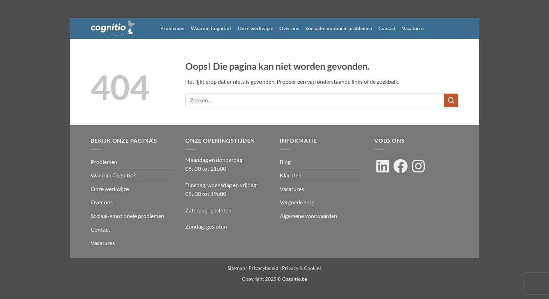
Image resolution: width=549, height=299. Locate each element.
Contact (387, 28)
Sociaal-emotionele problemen (338, 28)
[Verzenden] (451, 100)
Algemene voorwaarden (308, 215)
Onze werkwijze (255, 28)
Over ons (289, 28)
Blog (285, 161)
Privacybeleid (263, 268)
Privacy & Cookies (301, 268)
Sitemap (236, 268)
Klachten (290, 175)
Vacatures (413, 28)
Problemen (172, 28)
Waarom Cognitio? (211, 28)
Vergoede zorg (297, 202)
